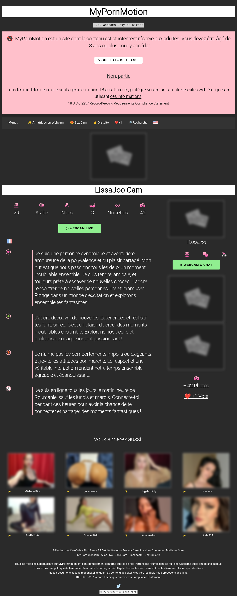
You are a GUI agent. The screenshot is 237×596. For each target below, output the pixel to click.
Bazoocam (136, 555)
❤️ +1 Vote (196, 396)
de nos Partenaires (137, 563)
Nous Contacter (154, 550)
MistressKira (32, 491)
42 (143, 213)
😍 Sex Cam (78, 122)
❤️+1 (118, 122)
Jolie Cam (121, 555)
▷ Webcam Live (79, 228)
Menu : (13, 122)
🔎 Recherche (138, 122)
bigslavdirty (149, 491)
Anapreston (149, 535)
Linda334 (207, 535)
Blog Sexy (90, 550)
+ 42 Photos (196, 386)
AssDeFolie (32, 535)
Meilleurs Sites (175, 550)
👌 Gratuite (101, 122)
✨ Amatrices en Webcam (46, 122)
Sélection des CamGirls (67, 550)
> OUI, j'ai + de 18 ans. (118, 60)
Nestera (207, 491)
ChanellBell (91, 535)
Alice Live (107, 555)
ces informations (125, 96)
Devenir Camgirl (132, 550)
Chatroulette (152, 555)
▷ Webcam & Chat (196, 264)
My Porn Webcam (88, 555)
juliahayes (91, 491)
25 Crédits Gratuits (109, 550)
